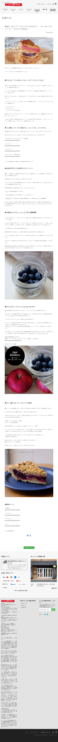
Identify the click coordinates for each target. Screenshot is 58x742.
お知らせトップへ (29, 546)
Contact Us (23, 606)
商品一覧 (45, 9)
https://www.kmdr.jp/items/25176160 (12, 144)
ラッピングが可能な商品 (37, 10)
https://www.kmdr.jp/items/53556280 (12, 155)
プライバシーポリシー (34, 731)
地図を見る (54, 587)
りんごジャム (29, 9)
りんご (21, 9)
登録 (53, 608)
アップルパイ (5, 9)
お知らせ (49, 4)
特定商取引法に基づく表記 (45, 731)
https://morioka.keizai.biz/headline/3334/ (13, 339)
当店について (43, 4)
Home (38, 4)
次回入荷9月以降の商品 (52, 10)
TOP (27, 731)
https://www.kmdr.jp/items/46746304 (12, 139)
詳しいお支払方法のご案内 (21, 589)
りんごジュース (13, 9)
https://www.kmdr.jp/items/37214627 (12, 150)
